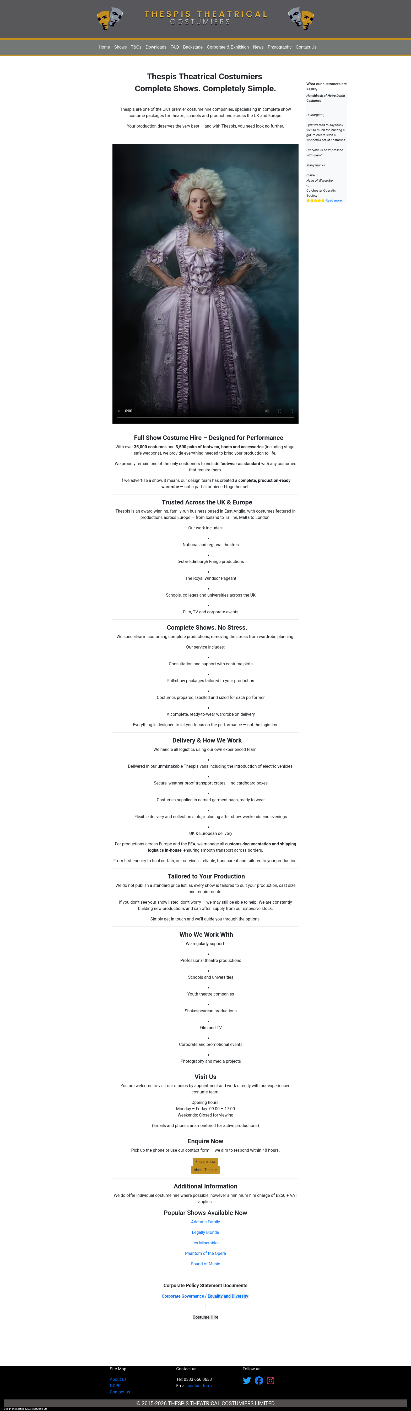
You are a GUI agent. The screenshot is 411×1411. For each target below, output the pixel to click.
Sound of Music (205, 1263)
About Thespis (205, 1170)
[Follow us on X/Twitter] (249, 1382)
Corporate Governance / (185, 1296)
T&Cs (136, 47)
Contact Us (306, 47)
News (258, 47)
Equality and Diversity (228, 1296)
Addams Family (205, 1221)
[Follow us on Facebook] (261, 1382)
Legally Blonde (205, 1232)
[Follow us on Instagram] (270, 1382)
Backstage (193, 47)
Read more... (335, 200)
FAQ (175, 47)
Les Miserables (205, 1242)
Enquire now (206, 1162)
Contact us (120, 1391)
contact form (200, 1385)
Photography (279, 47)
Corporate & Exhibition (228, 47)
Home (104, 47)
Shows (120, 47)
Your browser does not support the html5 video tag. (205, 284)
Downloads (155, 47)
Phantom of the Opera (205, 1253)
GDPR (115, 1385)
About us (118, 1379)
